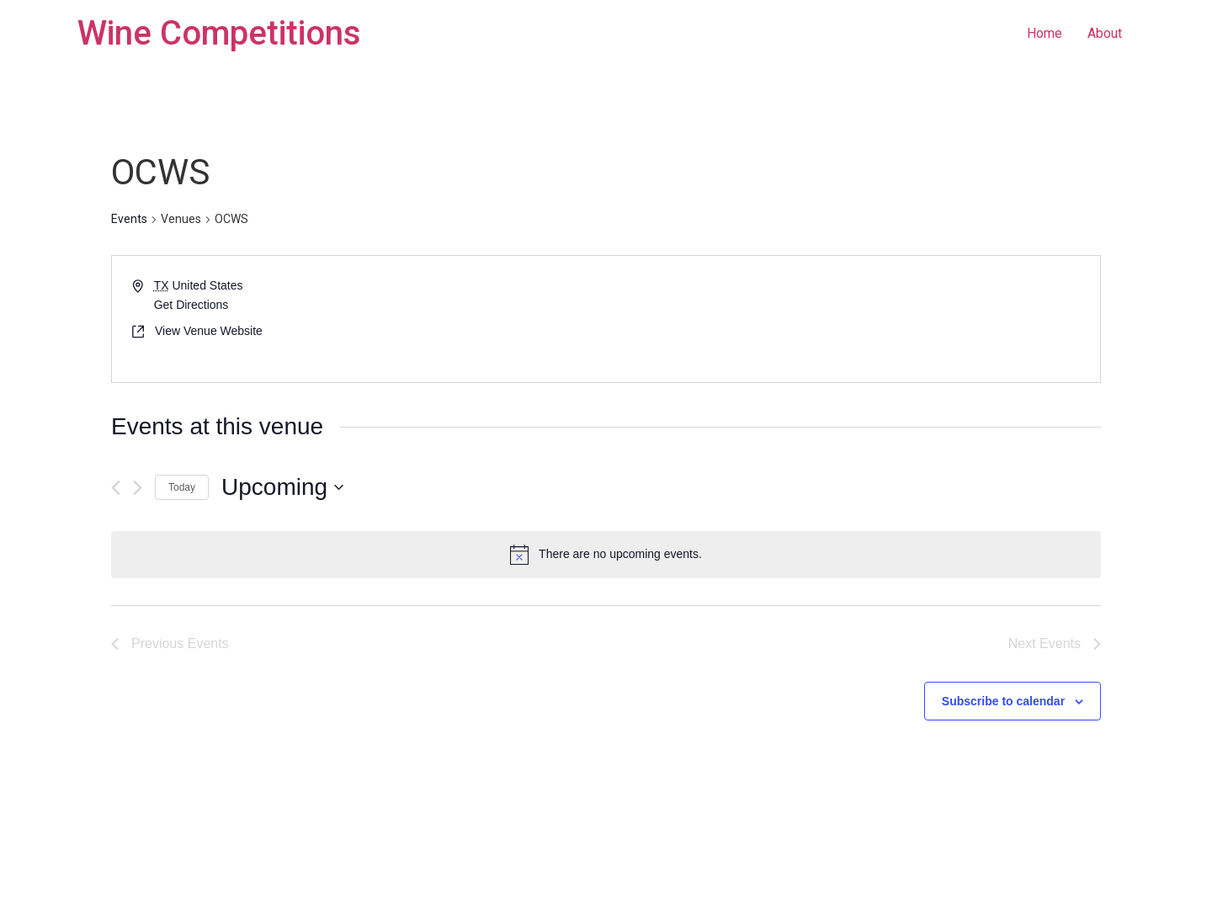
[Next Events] (137, 488)
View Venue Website (209, 331)
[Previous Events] (115, 488)
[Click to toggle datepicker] (282, 487)
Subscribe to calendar (1003, 701)
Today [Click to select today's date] (181, 487)
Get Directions (191, 304)
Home (1044, 33)
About (1104, 33)
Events (129, 219)
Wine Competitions (219, 33)
